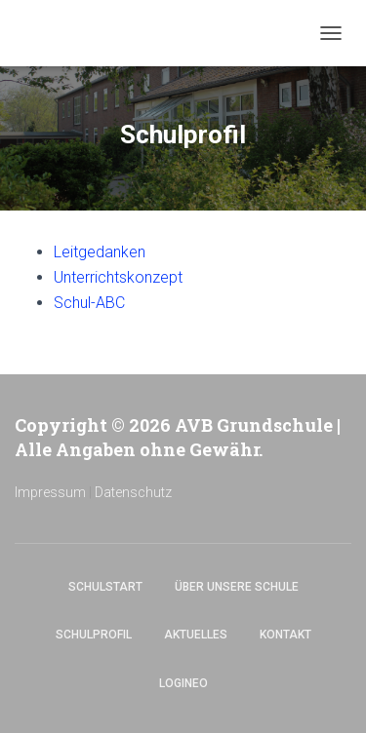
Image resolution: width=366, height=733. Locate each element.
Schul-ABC (89, 302)
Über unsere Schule (237, 587)
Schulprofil (94, 634)
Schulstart (105, 587)
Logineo (183, 683)
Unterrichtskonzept (118, 277)
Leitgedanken (99, 252)
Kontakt (285, 634)
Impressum (50, 492)
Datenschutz (133, 492)
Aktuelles (195, 634)
